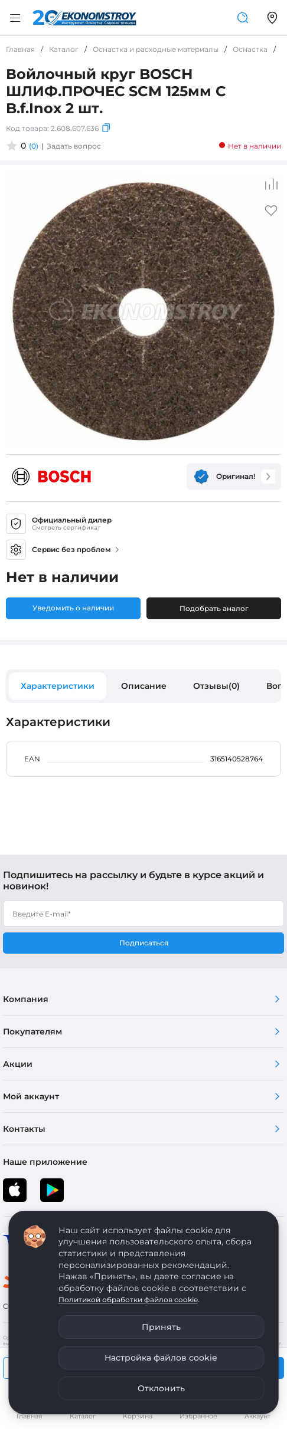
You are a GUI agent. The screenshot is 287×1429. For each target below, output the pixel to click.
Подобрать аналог (214, 608)
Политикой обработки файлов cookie (128, 1299)
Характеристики (57, 686)
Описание (144, 686)
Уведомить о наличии (73, 607)
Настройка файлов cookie (161, 1357)
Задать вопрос (74, 146)
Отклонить (161, 1388)
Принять (161, 1327)
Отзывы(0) (216, 686)
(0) (33, 146)
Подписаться (143, 942)
